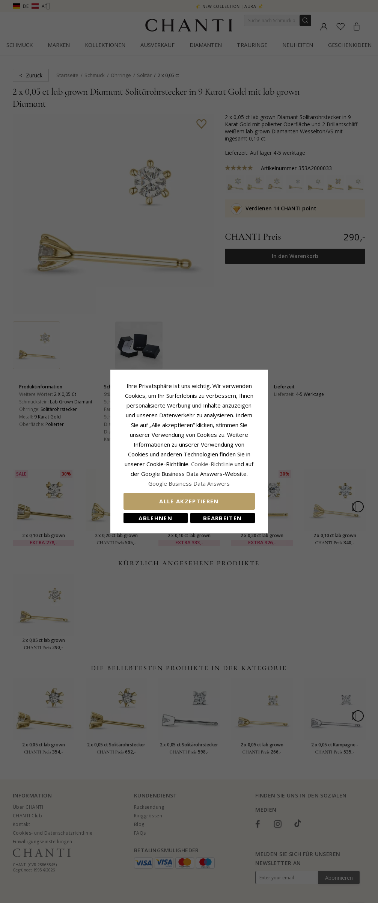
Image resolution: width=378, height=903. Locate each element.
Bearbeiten (222, 518)
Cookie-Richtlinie (212, 464)
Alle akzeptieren (189, 501)
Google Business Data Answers (189, 483)
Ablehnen (155, 518)
